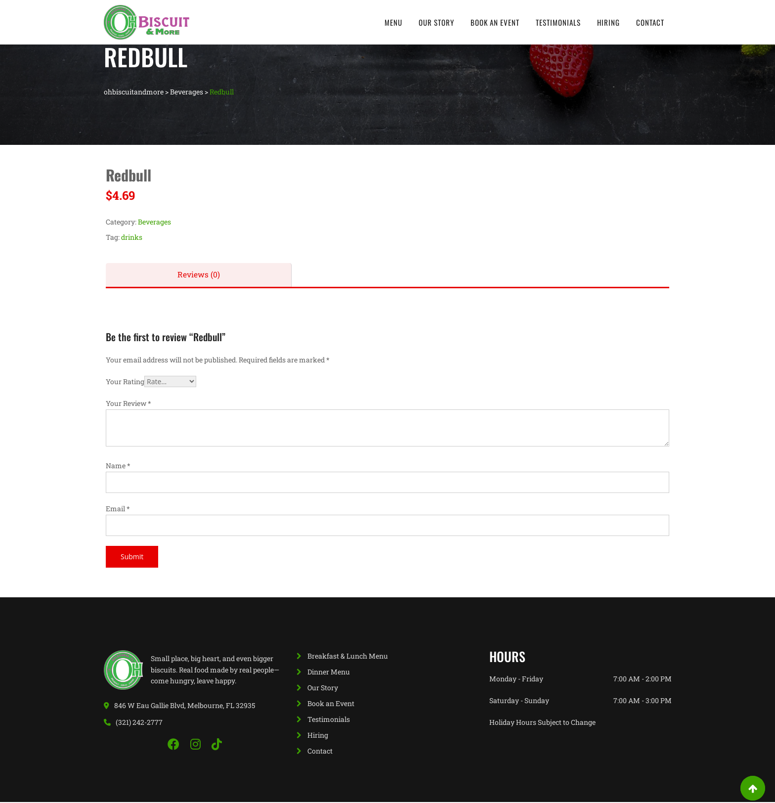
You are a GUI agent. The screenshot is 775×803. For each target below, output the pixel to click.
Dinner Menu (328, 672)
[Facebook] (175, 745)
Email (118, 509)
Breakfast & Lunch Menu (347, 657)
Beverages (154, 221)
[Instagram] (197, 745)
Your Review (128, 404)
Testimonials (558, 22)
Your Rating (125, 382)
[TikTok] (217, 745)
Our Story (436, 22)
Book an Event (495, 22)
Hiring (608, 22)
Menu (393, 22)
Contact (650, 22)
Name (118, 466)
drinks (131, 237)
